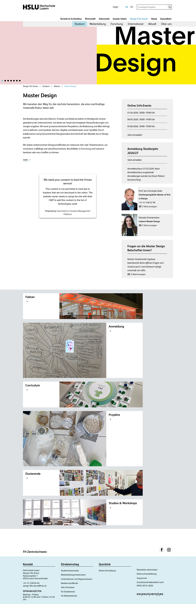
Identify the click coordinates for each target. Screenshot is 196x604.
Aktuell (152, 23)
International (135, 23)
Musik (154, 18)
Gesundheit (166, 18)
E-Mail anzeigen (149, 206)
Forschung (117, 23)
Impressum (142, 578)
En (132, 7)
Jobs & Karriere (67, 587)
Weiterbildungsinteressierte (73, 574)
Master (57, 86)
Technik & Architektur (71, 18)
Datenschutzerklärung (147, 574)
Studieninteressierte (70, 570)
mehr (26, 159)
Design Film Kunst (139, 18)
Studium (80, 23)
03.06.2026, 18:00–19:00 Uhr (141, 126)
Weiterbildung (97, 23)
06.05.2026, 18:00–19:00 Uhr (141, 119)
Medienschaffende (69, 583)
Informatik (104, 18)
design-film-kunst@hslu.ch (35, 586)
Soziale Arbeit (120, 18)
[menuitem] (79, 24)
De (126, 7)
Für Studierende (68, 591)
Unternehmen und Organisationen (76, 579)
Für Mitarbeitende (69, 595)
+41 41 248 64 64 (31, 583)
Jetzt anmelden (134, 160)
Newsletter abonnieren (147, 569)
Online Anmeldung (107, 570)
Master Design (70, 86)
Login (115, 7)
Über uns (166, 23)
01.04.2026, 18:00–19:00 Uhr (141, 112)
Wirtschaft (90, 18)
